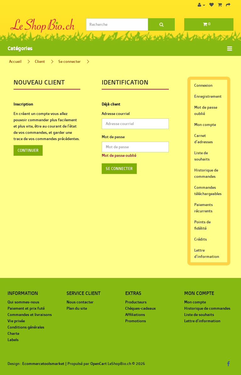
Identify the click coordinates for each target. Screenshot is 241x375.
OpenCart (98, 363)
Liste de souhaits (202, 155)
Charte (13, 333)
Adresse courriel (116, 113)
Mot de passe (113, 136)
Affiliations (135, 314)
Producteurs (136, 302)
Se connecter (69, 61)
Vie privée (16, 320)
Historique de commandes (206, 173)
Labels (13, 339)
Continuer (28, 150)
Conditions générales (26, 327)
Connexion (203, 85)
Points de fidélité (202, 225)
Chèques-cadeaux (140, 308)
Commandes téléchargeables (208, 190)
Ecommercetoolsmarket (43, 363)
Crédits (200, 239)
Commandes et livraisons (30, 314)
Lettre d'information (206, 253)
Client (40, 61)
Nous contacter (80, 302)
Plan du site (77, 308)
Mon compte (205, 124)
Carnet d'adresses (203, 138)
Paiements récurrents (203, 207)
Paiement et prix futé (26, 308)
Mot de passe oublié (119, 155)
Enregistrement (208, 96)
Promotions (135, 320)
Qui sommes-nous (23, 302)
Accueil (15, 61)
